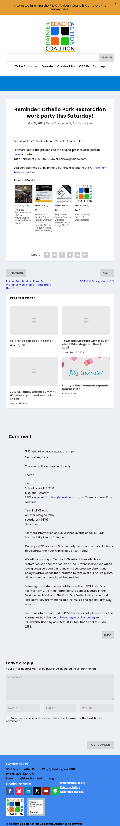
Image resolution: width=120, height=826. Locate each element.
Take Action (24, 52)
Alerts (49, 108)
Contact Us (66, 52)
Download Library (72, 768)
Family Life (79, 108)
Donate (47, 52)
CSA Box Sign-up (92, 52)
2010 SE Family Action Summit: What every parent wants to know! (33, 380)
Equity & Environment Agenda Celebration (85, 372)
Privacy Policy (70, 772)
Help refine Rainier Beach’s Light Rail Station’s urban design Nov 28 (63, 205)
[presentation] (32, 718)
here (17, 139)
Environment (62, 108)
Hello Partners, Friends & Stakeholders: (82, 202)
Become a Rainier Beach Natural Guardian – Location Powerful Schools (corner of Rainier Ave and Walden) (43, 207)
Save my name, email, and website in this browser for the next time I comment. (54, 704)
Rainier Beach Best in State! (31, 326)
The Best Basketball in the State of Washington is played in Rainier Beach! (23, 202)
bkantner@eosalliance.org (62, 482)
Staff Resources (72, 777)
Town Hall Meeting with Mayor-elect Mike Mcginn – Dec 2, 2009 (86, 329)
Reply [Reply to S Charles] (108, 620)
